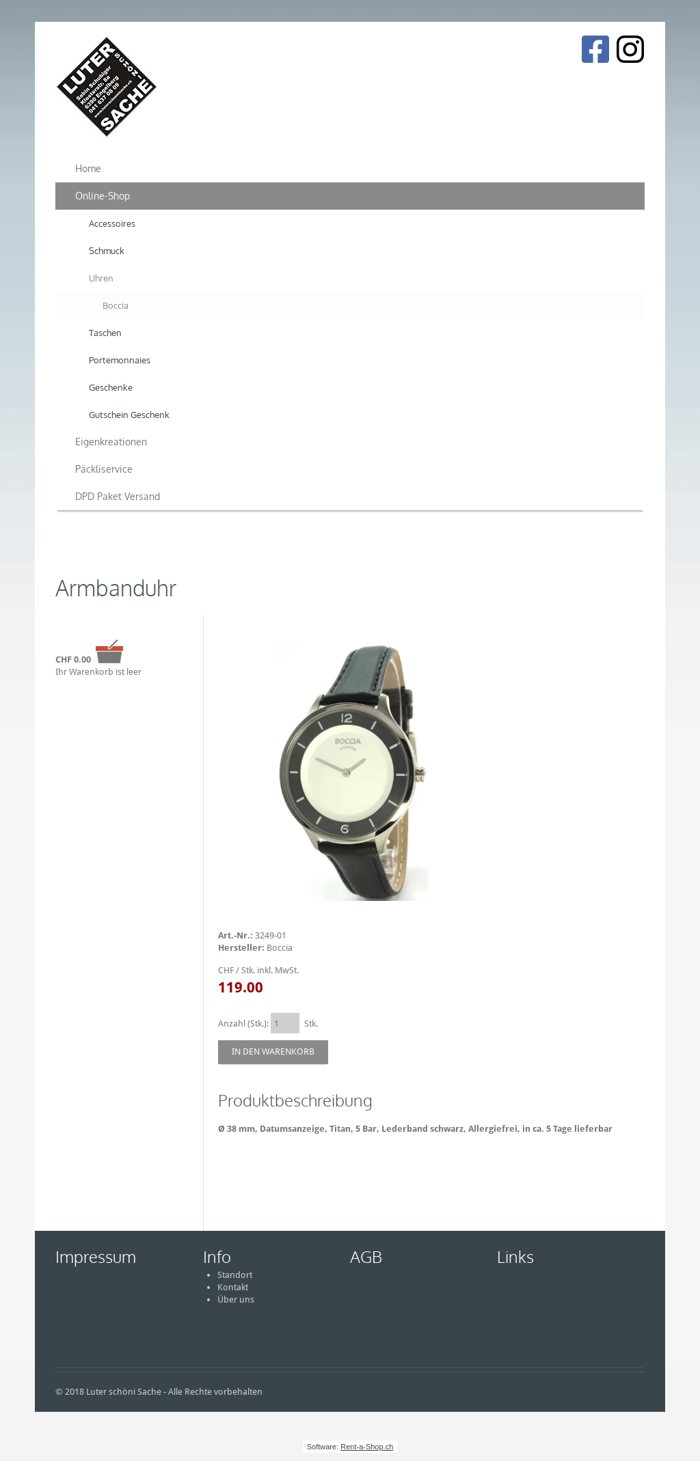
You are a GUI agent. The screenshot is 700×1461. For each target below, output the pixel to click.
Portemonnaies (119, 359)
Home (88, 168)
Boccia (116, 305)
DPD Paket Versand (117, 496)
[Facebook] (595, 49)
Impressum (95, 1256)
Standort (234, 1275)
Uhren (101, 278)
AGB (366, 1256)
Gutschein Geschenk (129, 414)
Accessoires (112, 223)
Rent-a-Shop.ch (366, 1447)
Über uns (235, 1299)
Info (217, 1256)
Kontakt (232, 1287)
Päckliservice (104, 469)
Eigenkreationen (111, 441)
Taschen (105, 332)
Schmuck (106, 250)
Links (515, 1256)
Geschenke (111, 387)
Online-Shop (102, 195)
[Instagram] (630, 49)
